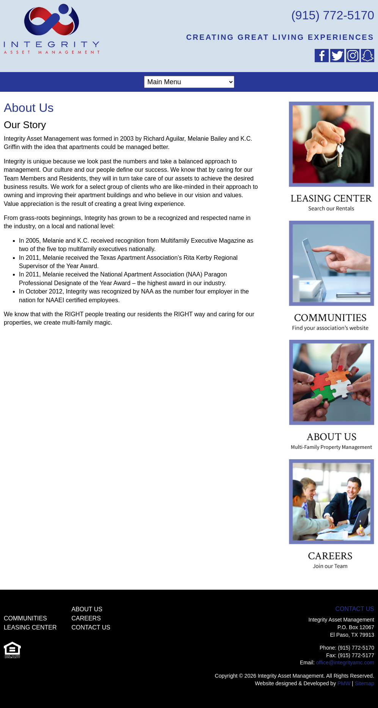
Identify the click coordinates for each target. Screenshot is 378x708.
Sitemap (364, 683)
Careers (85, 618)
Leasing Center (30, 627)
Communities (25, 618)
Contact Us (90, 627)
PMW (343, 683)
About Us (86, 609)
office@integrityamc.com (345, 662)
